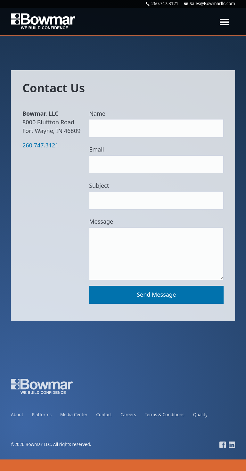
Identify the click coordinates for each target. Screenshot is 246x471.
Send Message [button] (156, 294)
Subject (156, 196)
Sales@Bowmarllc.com (209, 4)
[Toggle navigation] (224, 21)
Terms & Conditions (164, 414)
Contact (104, 414)
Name (156, 123)
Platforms (42, 414)
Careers (128, 414)
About (17, 414)
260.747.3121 (162, 4)
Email (156, 159)
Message (156, 249)
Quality (200, 414)
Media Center (73, 414)
